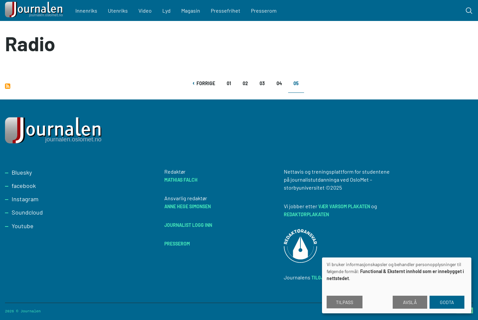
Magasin (190, 10)
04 (281, 83)
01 (231, 83)
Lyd (166, 10)
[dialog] (396, 285)
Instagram (25, 199)
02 (247, 83)
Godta (447, 302)
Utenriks (118, 10)
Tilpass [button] (344, 302)
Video (145, 10)
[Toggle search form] (469, 11)
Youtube (23, 226)
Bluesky (22, 172)
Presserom (264, 10)
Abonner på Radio (7, 86)
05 (298, 85)
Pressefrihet (225, 10)
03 (264, 83)
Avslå (410, 302)
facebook (24, 185)
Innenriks (86, 10)
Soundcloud (27, 212)
